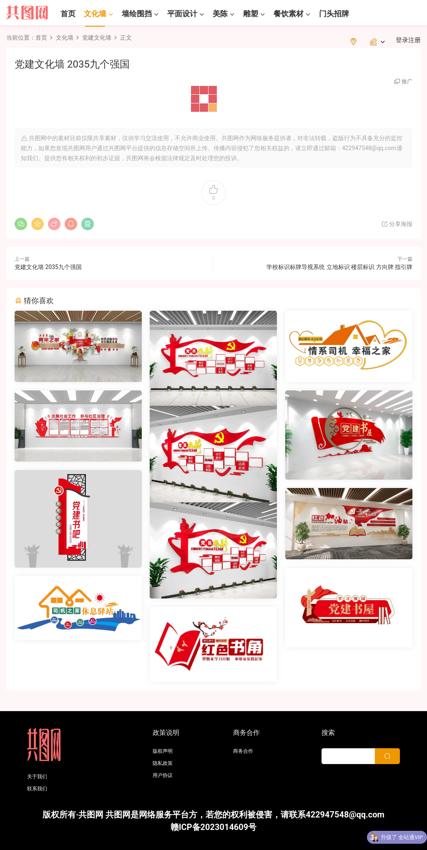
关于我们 (37, 777)
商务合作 (243, 751)
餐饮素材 (289, 13)
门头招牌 (334, 13)
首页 (67, 13)
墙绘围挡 (137, 13)
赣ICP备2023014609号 (214, 827)
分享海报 (396, 224)
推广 (407, 81)
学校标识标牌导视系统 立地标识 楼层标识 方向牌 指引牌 (339, 267)
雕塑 (250, 13)
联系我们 (37, 789)
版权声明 (163, 751)
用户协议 (163, 775)
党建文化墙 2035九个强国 (48, 267)
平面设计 (182, 13)
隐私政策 (163, 763)
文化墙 (95, 13)
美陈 (220, 13)
